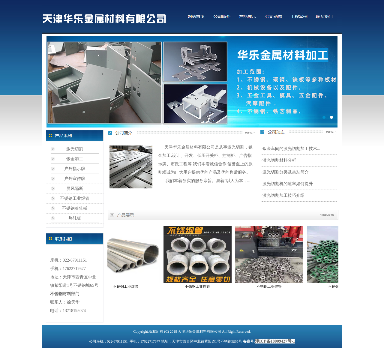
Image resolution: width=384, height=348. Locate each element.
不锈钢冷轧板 (74, 208)
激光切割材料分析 (279, 160)
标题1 (192, 82)
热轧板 (74, 218)
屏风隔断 (74, 188)
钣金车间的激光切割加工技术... (291, 148)
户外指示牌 (74, 168)
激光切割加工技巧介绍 (283, 195)
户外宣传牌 (74, 178)
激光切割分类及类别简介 (285, 172)
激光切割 (74, 149)
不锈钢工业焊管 (74, 198)
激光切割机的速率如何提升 (287, 184)
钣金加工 (74, 159)
